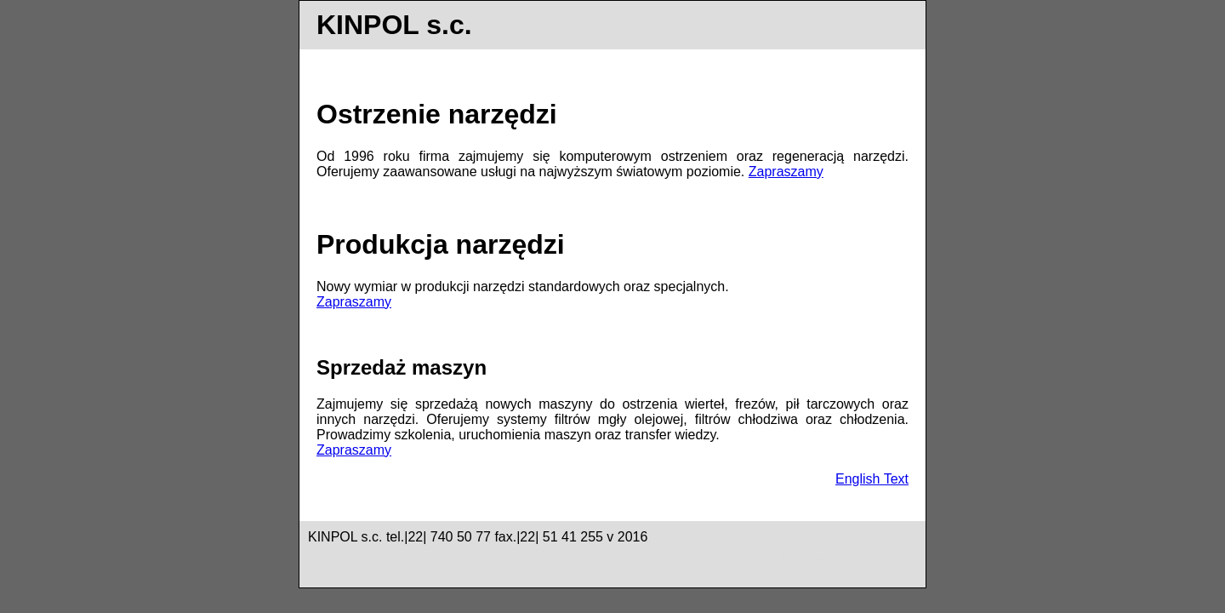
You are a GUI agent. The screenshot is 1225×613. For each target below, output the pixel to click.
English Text (872, 479)
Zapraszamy (786, 171)
